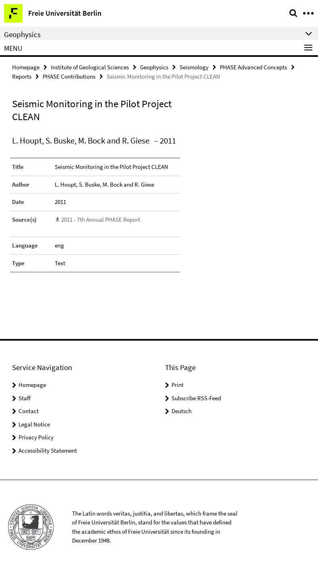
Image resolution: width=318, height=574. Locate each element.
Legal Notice (34, 424)
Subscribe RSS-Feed (196, 398)
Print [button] (177, 385)
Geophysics (154, 67)
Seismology (194, 67)
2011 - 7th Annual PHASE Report (100, 219)
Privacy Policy (36, 437)
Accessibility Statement (48, 450)
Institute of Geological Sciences (90, 67)
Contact (29, 411)
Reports (21, 76)
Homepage (25, 67)
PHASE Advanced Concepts (253, 67)
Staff (25, 398)
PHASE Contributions (69, 76)
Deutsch (181, 411)
